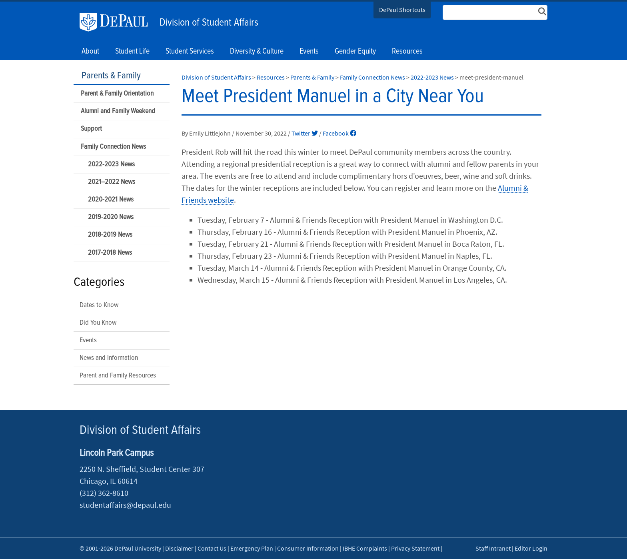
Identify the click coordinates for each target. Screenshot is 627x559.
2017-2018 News (110, 253)
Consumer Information (308, 548)
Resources (271, 77)
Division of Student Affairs (209, 23)
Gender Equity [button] (355, 51)
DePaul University (118, 22)
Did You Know (98, 322)
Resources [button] (407, 51)
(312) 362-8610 (104, 493)
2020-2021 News (111, 199)
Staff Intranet (493, 548)
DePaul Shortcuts (402, 10)
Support (91, 129)
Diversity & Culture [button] (257, 51)
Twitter (305, 133)
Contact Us (212, 548)
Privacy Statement (415, 548)
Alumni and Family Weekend (118, 111)
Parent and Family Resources (118, 375)
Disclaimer (179, 548)
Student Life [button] (132, 51)
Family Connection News (113, 147)
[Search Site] (495, 12)
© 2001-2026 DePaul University (120, 548)
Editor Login (531, 548)
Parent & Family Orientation (117, 93)
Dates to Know (99, 305)
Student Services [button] (190, 51)
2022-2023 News (111, 164)
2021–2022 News (111, 182)
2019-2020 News (111, 217)
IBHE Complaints (365, 548)
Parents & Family (111, 76)
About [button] (90, 51)
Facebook (339, 133)
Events (309, 51)
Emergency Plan (251, 548)
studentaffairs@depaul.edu (125, 505)
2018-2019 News (110, 235)
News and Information (109, 358)
